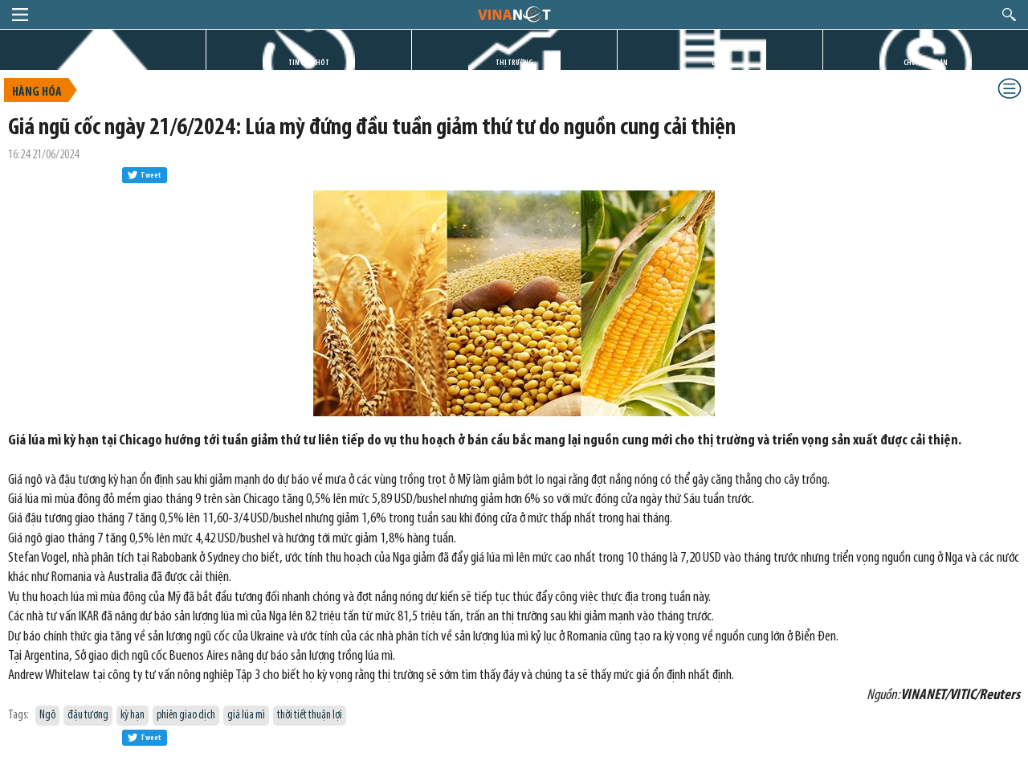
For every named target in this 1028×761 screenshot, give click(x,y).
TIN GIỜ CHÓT (308, 63)
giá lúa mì (246, 716)
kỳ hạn (132, 716)
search (1009, 14)
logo (513, 13)
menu (20, 14)
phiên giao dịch (186, 716)
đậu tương (87, 716)
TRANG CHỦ (103, 63)
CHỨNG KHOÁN (926, 63)
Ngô (47, 716)
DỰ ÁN (720, 63)
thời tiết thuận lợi (309, 716)
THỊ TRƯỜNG (514, 63)
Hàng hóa (37, 92)
